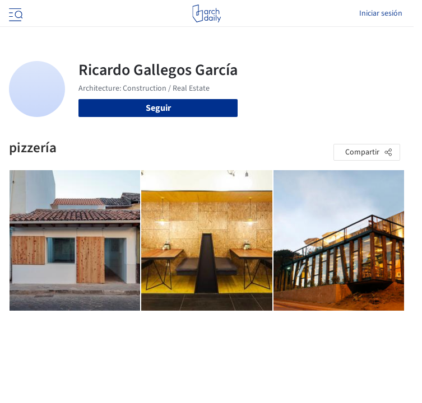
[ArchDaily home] (206, 13)
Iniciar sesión (380, 13)
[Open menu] (14, 13)
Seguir (158, 108)
